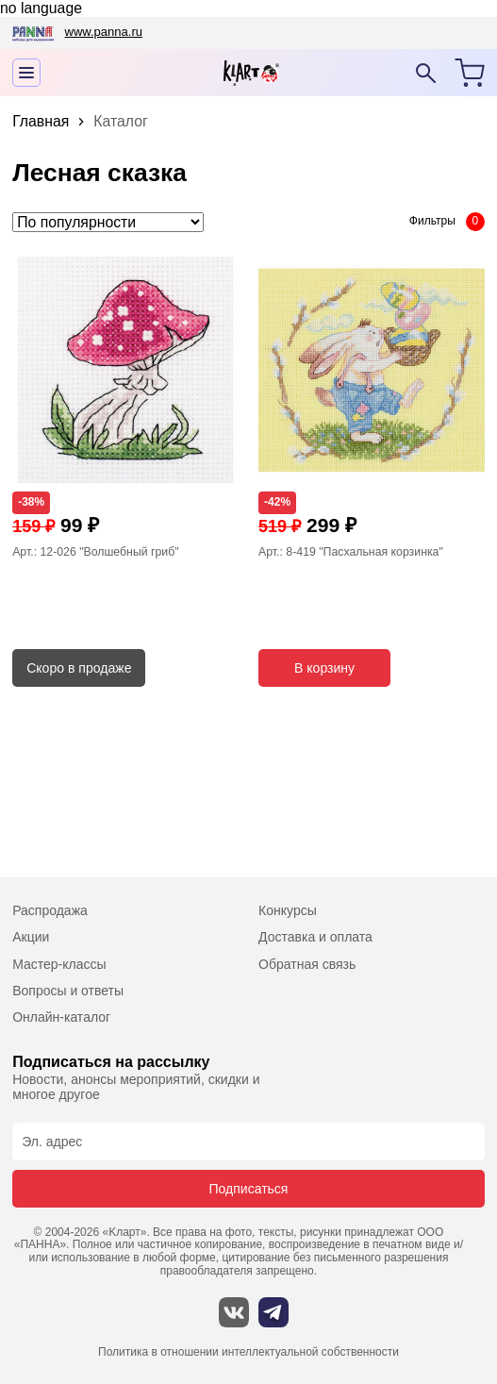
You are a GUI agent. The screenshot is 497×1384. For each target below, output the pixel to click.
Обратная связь (307, 964)
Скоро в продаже (78, 667)
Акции (30, 936)
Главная (40, 121)
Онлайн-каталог (61, 1017)
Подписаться (249, 1188)
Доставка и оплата (315, 936)
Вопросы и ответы (68, 990)
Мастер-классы (59, 964)
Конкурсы (287, 910)
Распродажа (50, 910)
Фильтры (432, 220)
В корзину (324, 667)
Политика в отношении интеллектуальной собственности (248, 1352)
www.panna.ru (103, 32)
